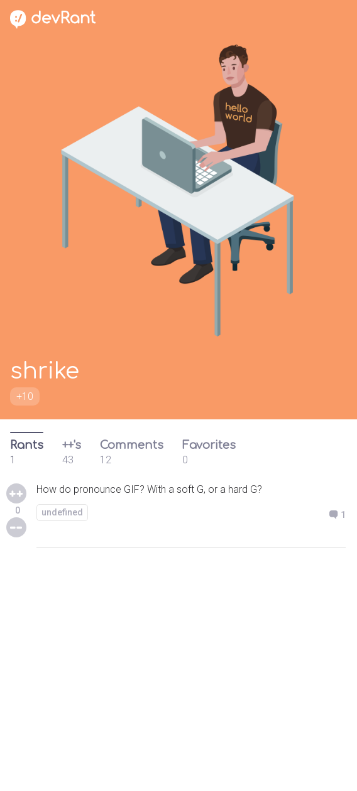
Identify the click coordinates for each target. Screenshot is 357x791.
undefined (62, 512)
